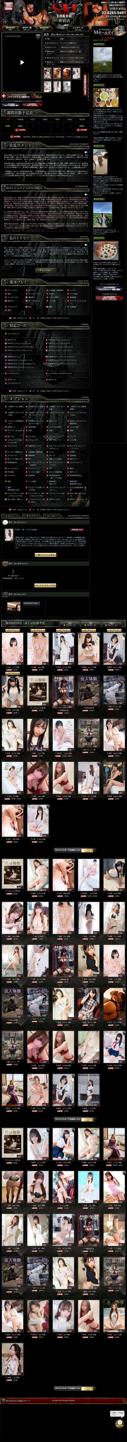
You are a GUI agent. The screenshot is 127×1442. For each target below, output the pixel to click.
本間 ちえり (37, 1108)
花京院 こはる (62, 753)
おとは (37, 936)
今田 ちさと (88, 1065)
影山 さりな (11, 1108)
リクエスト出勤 (37, 708)
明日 (90, 624)
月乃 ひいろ (88, 796)
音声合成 (89, 708)
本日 (70, 624)
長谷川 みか (37, 1334)
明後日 (111, 624)
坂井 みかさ (113, 753)
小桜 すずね (37, 839)
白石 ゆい (12, 979)
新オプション (114, 706)
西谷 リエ (88, 936)
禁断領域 (63, 710)
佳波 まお (37, 796)
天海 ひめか (113, 796)
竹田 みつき (62, 667)
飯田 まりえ (113, 667)
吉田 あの (12, 710)
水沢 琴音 (12, 839)
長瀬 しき (88, 1108)
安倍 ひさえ (11, 753)
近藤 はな (37, 667)
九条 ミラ (12, 667)
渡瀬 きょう (88, 667)
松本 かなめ (62, 796)
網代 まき (37, 753)
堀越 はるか (37, 893)
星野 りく (113, 936)
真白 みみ (12, 936)
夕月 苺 (12, 796)
